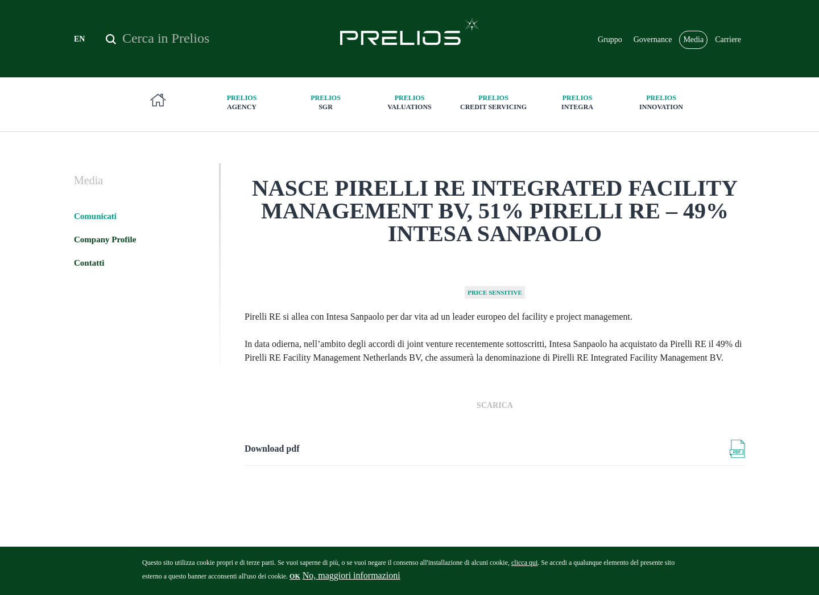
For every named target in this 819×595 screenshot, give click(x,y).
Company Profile (105, 239)
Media (693, 39)
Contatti (89, 262)
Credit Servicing (494, 102)
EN (79, 39)
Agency (242, 102)
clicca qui (524, 567)
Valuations (409, 102)
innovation (661, 102)
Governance (653, 39)
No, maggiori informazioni (351, 580)
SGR (326, 102)
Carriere (728, 39)
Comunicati (95, 216)
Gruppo (610, 39)
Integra (577, 102)
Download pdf (272, 448)
